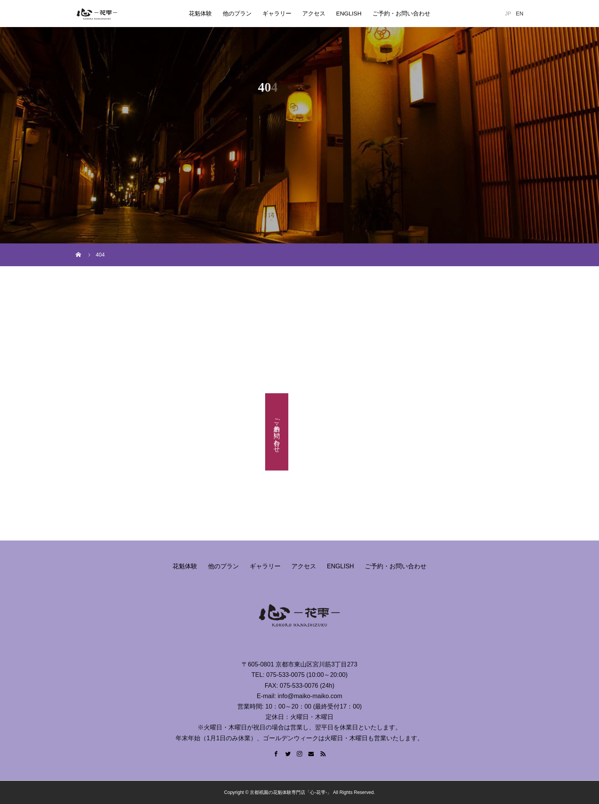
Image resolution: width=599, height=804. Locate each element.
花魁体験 (200, 13)
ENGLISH (349, 13)
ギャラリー (276, 13)
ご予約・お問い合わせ (401, 13)
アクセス (313, 13)
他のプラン (237, 13)
